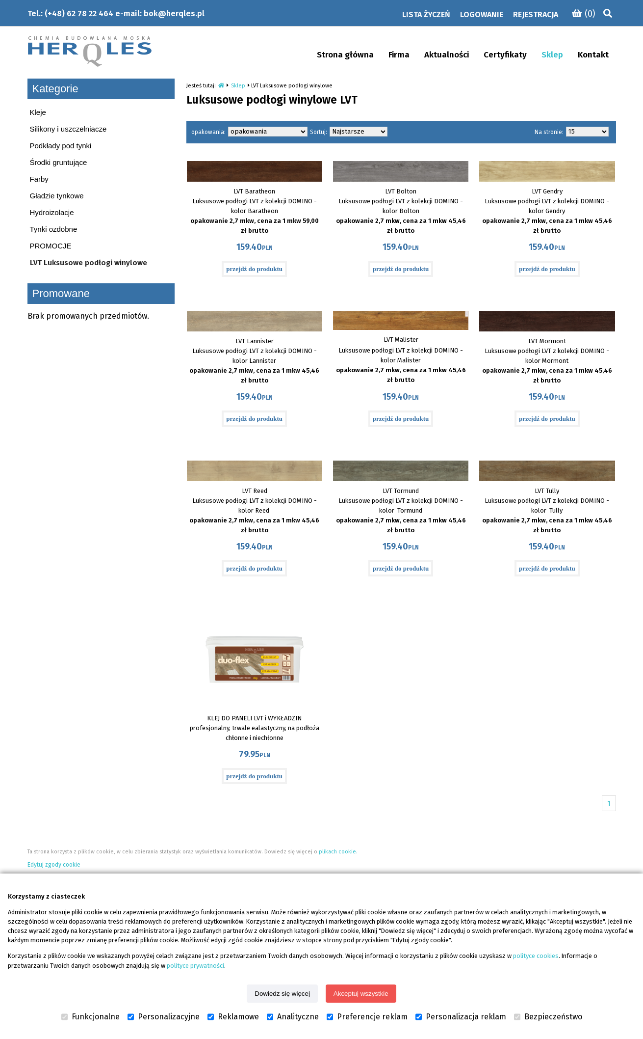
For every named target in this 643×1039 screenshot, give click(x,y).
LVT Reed (254, 490)
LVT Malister (401, 339)
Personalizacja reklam (460, 1017)
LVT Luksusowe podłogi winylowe (88, 262)
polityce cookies (536, 955)
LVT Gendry (547, 191)
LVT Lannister (254, 341)
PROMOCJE (51, 246)
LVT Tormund (401, 490)
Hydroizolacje (52, 212)
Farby (39, 179)
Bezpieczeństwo (548, 1017)
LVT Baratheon (254, 191)
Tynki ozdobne (53, 229)
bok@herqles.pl (174, 13)
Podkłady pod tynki (61, 145)
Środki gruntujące (58, 162)
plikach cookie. (338, 851)
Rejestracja (535, 14)
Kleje (38, 112)
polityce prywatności (195, 965)
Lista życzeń (426, 14)
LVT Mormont (547, 341)
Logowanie (481, 14)
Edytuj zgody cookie (53, 864)
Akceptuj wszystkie (361, 993)
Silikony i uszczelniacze (68, 129)
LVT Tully (547, 490)
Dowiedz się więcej (282, 993)
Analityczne (293, 1017)
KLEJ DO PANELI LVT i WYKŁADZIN (254, 718)
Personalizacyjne (164, 1017)
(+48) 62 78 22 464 (79, 13)
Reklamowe (233, 1017)
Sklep (238, 85)
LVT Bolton (400, 191)
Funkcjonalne (90, 1017)
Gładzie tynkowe (57, 195)
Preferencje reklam (367, 1017)
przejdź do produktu (254, 269)
